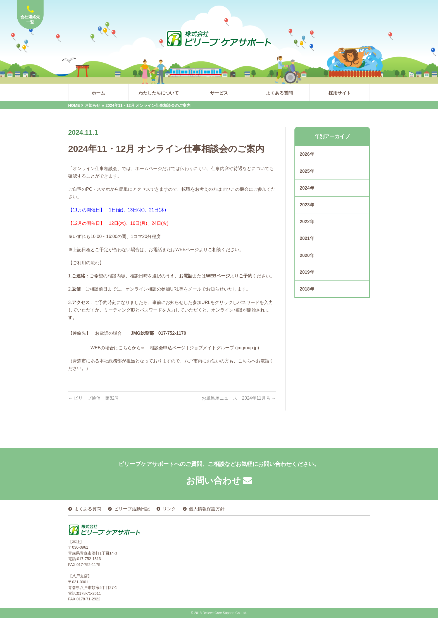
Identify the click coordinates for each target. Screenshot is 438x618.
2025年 (307, 171)
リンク (169, 508)
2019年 (307, 272)
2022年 (307, 221)
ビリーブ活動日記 (132, 508)
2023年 (307, 204)
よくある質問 (87, 508)
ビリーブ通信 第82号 (93, 398)
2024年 (307, 188)
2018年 (307, 289)
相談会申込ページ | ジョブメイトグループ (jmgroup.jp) (204, 347)
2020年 (307, 255)
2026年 (307, 154)
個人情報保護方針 (207, 508)
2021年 (307, 238)
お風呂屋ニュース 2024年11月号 (239, 398)
